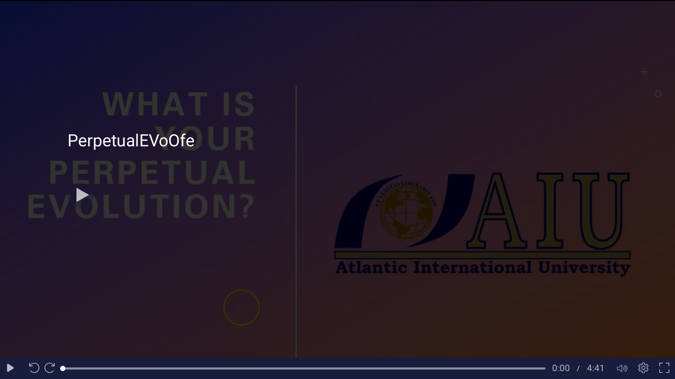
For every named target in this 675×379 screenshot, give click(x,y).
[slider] (304, 368)
